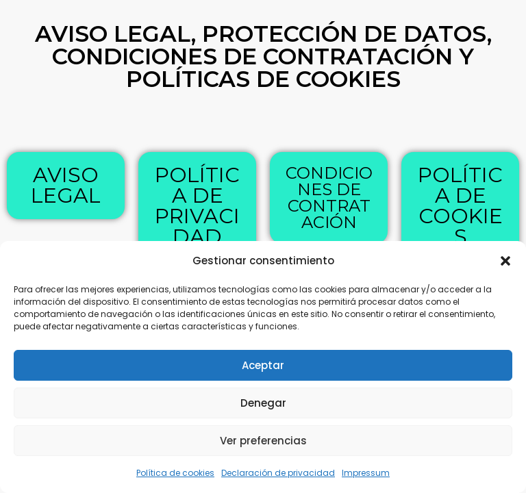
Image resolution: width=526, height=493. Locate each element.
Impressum (366, 473)
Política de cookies (175, 473)
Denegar (263, 403)
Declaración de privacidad (278, 473)
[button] (505, 261)
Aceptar (263, 365)
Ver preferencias (263, 440)
